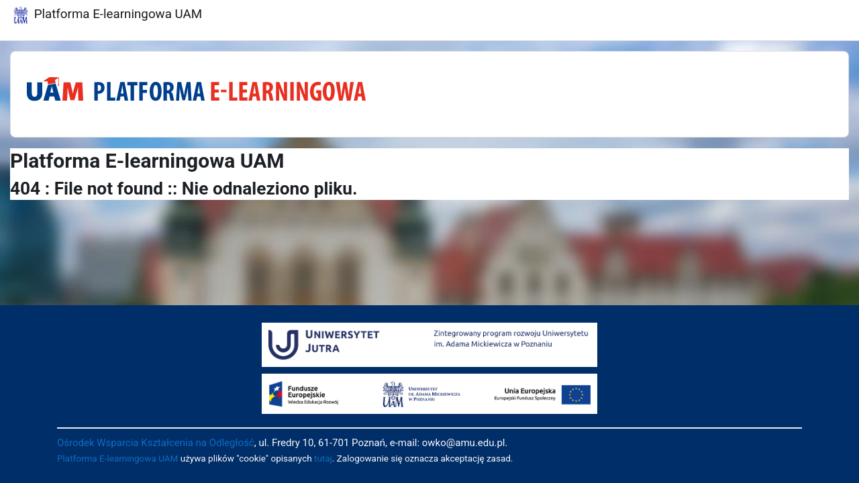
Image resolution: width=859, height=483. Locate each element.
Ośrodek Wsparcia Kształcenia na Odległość (155, 443)
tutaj (323, 458)
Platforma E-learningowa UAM (117, 458)
